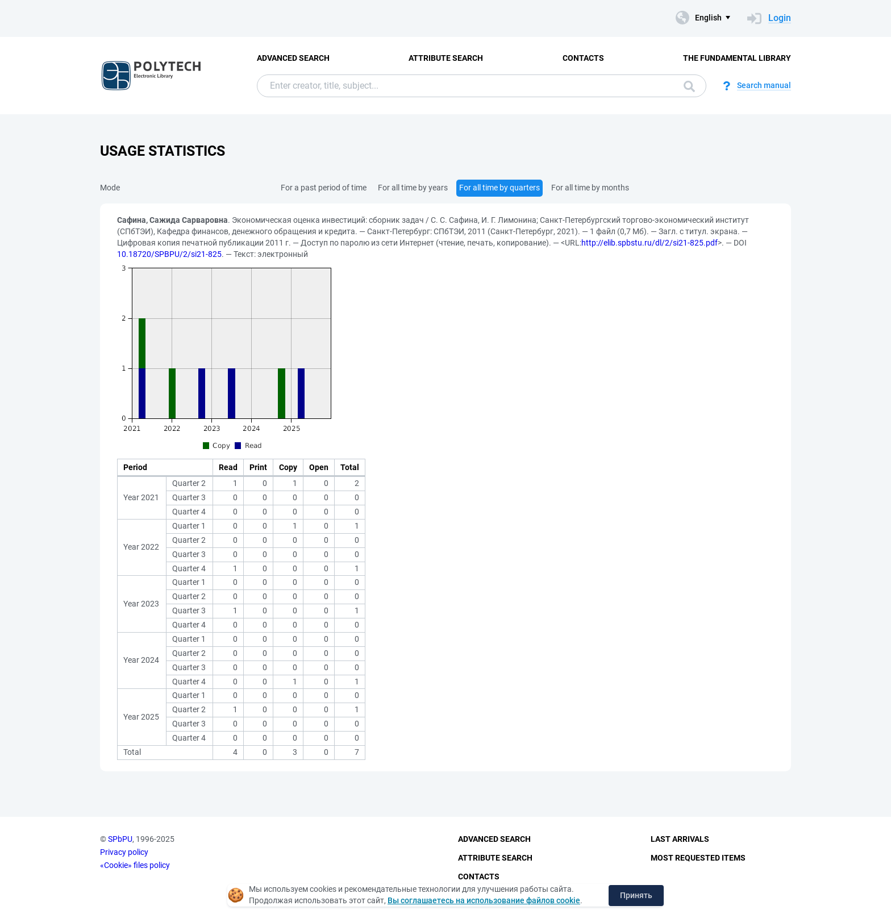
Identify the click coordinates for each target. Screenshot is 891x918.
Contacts (583, 58)
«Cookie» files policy (135, 865)
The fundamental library (737, 58)
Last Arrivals (680, 839)
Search (689, 86)
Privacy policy (124, 852)
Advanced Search (293, 58)
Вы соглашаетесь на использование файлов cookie (484, 900)
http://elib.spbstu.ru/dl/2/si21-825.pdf (649, 242)
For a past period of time (324, 187)
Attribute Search (446, 58)
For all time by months (590, 187)
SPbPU (120, 839)
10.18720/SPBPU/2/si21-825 (169, 254)
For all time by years (413, 187)
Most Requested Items (698, 857)
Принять (636, 895)
